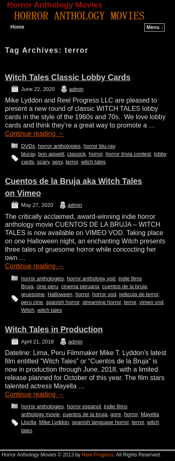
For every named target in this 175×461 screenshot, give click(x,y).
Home (17, 27)
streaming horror (101, 302)
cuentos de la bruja (124, 286)
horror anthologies (59, 146)
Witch (28, 310)
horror (96, 154)
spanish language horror (100, 422)
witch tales (93, 162)
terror (72, 162)
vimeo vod (151, 302)
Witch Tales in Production (54, 329)
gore (116, 414)
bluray (28, 154)
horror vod (104, 294)
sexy (57, 162)
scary (43, 162)
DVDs (28, 146)
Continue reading (34, 133)
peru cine (32, 302)
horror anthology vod (91, 278)
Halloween (60, 294)
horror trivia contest (128, 154)
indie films (130, 278)
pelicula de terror (138, 294)
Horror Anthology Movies (55, 4)
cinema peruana (80, 286)
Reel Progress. (98, 455)
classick (76, 154)
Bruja (27, 286)
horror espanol (84, 406)
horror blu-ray (100, 146)
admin (76, 89)
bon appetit (51, 154)
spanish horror (62, 302)
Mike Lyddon (54, 422)
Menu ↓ (154, 27)
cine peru (47, 286)
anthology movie (40, 414)
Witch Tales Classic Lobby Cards (68, 77)
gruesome (33, 294)
